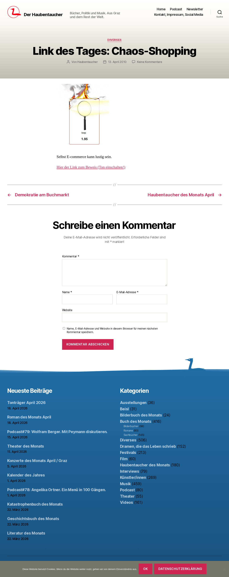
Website (67, 310)
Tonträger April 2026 (26, 402)
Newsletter (195, 9)
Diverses (114, 40)
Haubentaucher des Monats (145, 465)
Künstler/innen (133, 477)
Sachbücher (131, 434)
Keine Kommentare (149, 62)
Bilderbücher (131, 426)
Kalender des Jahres (26, 475)
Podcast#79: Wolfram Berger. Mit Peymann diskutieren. (57, 431)
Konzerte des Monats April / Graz (37, 460)
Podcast (176, 9)
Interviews (129, 471)
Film (124, 459)
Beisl (124, 409)
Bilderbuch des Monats (141, 415)
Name (67, 292)
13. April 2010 (117, 62)
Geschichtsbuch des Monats (33, 518)
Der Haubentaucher (43, 14)
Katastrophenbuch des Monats (35, 504)
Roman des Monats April (29, 417)
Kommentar (70, 256)
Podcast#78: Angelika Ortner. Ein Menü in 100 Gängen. (56, 490)
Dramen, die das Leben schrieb (148, 446)
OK (145, 569)
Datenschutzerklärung (180, 569)
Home (161, 9)
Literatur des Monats (26, 533)
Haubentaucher (87, 62)
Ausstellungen (133, 402)
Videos (126, 502)
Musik (125, 484)
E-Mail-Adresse (127, 292)
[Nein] (224, 569)
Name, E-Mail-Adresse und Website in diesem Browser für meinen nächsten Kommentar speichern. (112, 330)
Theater (127, 496)
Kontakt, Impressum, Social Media (178, 14)
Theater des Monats (25, 446)
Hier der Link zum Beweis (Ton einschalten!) (91, 167)
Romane (128, 430)
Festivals (128, 452)
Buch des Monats (135, 421)
